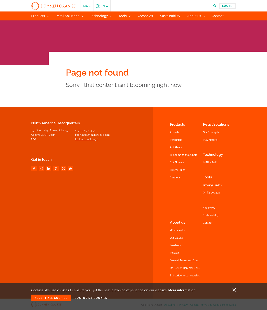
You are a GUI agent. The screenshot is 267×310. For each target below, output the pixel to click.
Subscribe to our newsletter (186, 275)
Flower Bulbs (177, 170)
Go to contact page (86, 139)
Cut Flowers (177, 162)
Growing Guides (212, 185)
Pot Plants (176, 147)
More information (181, 290)
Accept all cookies (51, 298)
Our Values (176, 237)
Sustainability (211, 215)
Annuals (174, 132)
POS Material (210, 139)
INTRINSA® (210, 162)
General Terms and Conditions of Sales (193, 260)
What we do (177, 230)
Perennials (176, 139)
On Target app (211, 192)
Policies (174, 252)
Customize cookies (91, 298)
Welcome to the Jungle (183, 154)
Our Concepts (211, 132)
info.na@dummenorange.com (92, 134)
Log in (227, 5)
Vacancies (209, 207)
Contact (207, 222)
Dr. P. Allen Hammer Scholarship (189, 268)
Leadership (176, 245)
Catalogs (175, 177)
